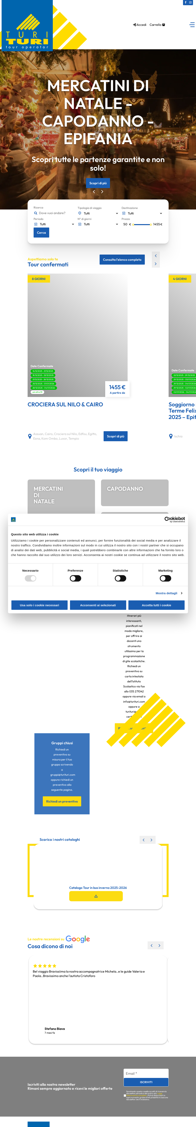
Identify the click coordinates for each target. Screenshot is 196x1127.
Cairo (49, 434)
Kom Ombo (49, 439)
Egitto (92, 434)
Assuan (38, 434)
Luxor (63, 439)
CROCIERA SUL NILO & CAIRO (65, 404)
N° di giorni (84, 219)
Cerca (41, 233)
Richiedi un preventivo (62, 802)
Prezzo (126, 219)
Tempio (73, 439)
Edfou (82, 434)
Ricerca (38, 207)
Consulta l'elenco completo (122, 260)
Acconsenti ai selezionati (98, 605)
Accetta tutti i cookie (156, 605)
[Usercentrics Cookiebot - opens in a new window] (167, 520)
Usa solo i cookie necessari (39, 605)
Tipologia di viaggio (90, 208)
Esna (36, 439)
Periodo (38, 219)
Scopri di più (98, 183)
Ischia (178, 436)
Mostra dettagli (166, 593)
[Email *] (146, 1073)
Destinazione (130, 208)
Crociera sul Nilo (65, 434)
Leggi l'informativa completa (144, 1094)
